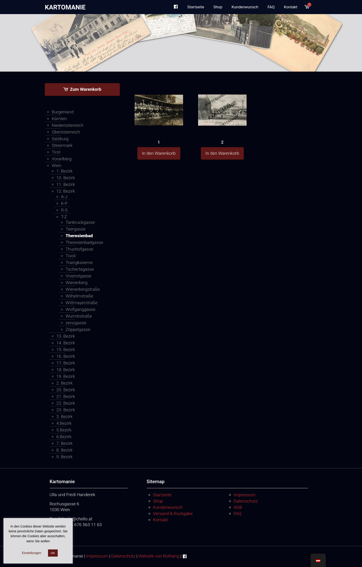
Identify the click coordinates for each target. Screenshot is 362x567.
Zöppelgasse (78, 329)
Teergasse (75, 229)
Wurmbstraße (79, 316)
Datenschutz (246, 501)
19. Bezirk (65, 376)
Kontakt (160, 519)
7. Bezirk (64, 443)
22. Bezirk (65, 403)
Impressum (245, 494)
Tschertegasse (80, 269)
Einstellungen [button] (31, 553)
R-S (64, 210)
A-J (64, 196)
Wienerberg (76, 282)
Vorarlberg (62, 158)
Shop (158, 501)
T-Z (64, 216)
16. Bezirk (65, 356)
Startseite (162, 494)
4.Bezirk (64, 423)
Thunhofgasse (79, 249)
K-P (64, 203)
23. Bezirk (65, 409)
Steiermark (62, 145)
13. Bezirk (65, 336)
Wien (56, 165)
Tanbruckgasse (80, 222)
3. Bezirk (64, 416)
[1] (159, 101)
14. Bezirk (65, 343)
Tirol (56, 152)
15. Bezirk (65, 349)
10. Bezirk (65, 177)
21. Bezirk (65, 396)
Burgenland (63, 112)
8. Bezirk (64, 450)
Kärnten (59, 118)
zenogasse (76, 322)
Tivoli (71, 255)
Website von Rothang (159, 556)
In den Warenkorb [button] (159, 153)
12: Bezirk (65, 191)
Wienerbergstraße (83, 289)
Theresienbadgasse (84, 242)
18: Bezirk (65, 369)
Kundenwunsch (168, 507)
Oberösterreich (66, 132)
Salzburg (60, 138)
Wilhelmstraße (79, 296)
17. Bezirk (65, 363)
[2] (222, 101)
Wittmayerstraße (81, 302)
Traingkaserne (79, 262)
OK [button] (53, 553)
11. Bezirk (65, 184)
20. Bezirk (65, 389)
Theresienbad (79, 235)
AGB (238, 507)
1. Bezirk (64, 171)
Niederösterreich (67, 125)
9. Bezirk (64, 456)
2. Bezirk (64, 383)
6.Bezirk (64, 436)
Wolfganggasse (80, 309)
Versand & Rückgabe (173, 513)
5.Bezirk (64, 430)
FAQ (237, 513)
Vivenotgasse (78, 276)
